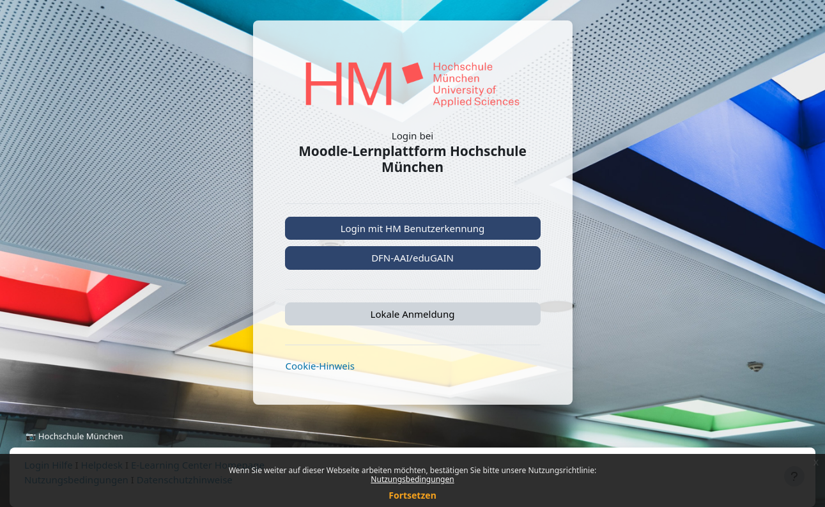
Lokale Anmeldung (413, 314)
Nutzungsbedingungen (412, 479)
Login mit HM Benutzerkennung (413, 228)
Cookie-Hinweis (320, 365)
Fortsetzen (412, 495)
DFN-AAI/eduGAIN (412, 257)
